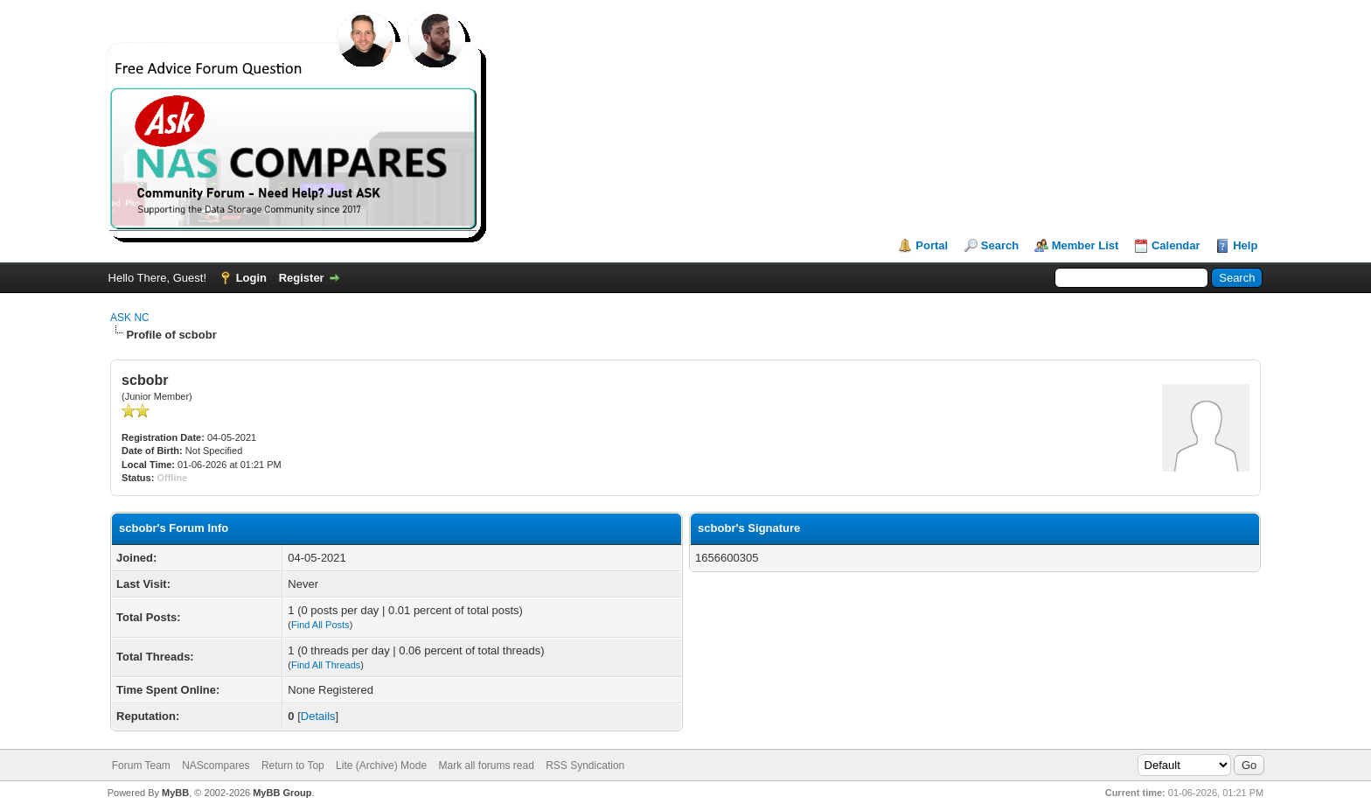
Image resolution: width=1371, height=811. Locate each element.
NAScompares (215, 765)
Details (318, 716)
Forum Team (141, 765)
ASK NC (130, 317)
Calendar (1176, 245)
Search (1000, 245)
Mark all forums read (485, 765)
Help (1245, 245)
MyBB (175, 792)
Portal (931, 245)
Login (251, 277)
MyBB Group (282, 792)
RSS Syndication (585, 765)
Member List (1085, 245)
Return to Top (292, 765)
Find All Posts (320, 624)
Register (301, 277)
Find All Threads (325, 665)
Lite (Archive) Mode (381, 765)
